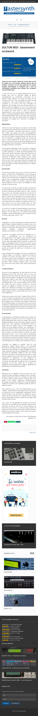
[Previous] (31, 553)
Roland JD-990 (8, 572)
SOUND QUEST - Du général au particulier (13, 631)
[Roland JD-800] (19, 454)
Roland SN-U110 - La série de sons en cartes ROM (15, 668)
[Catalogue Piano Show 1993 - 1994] (19, 536)
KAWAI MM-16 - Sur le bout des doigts (12, 624)
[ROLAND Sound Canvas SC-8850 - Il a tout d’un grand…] (19, 675)
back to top (32, 432)
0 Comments (32, 77)
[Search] (17, 20)
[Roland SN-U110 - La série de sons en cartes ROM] (19, 663)
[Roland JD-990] (19, 564)
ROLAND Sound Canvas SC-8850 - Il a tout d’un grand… (17, 680)
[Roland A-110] (19, 600)
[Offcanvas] (21, 20)
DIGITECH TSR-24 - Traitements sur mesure (14, 655)
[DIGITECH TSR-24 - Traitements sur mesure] (19, 651)
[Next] (33, 553)
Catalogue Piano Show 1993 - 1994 (13, 544)
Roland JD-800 (8, 462)
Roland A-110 (7, 608)
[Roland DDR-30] (19, 582)
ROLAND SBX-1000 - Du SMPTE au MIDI (12, 638)
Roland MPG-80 (6, 635)
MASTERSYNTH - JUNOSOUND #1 (11, 628)
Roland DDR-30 (8, 590)
